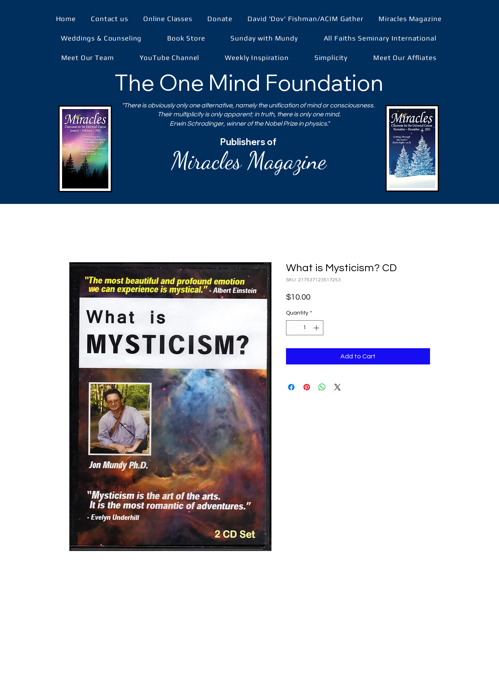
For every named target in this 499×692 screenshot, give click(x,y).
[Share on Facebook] (291, 387)
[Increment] (317, 328)
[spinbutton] (304, 328)
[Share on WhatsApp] (322, 387)
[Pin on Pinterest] (307, 387)
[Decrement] (292, 328)
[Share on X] (337, 387)
